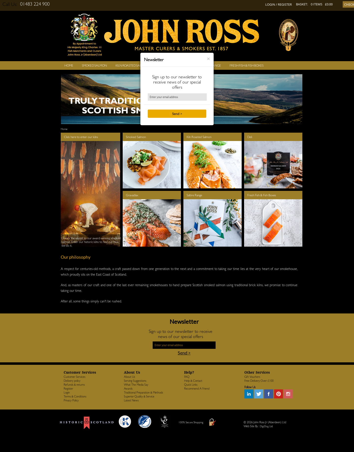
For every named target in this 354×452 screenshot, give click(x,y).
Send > (177, 114)
